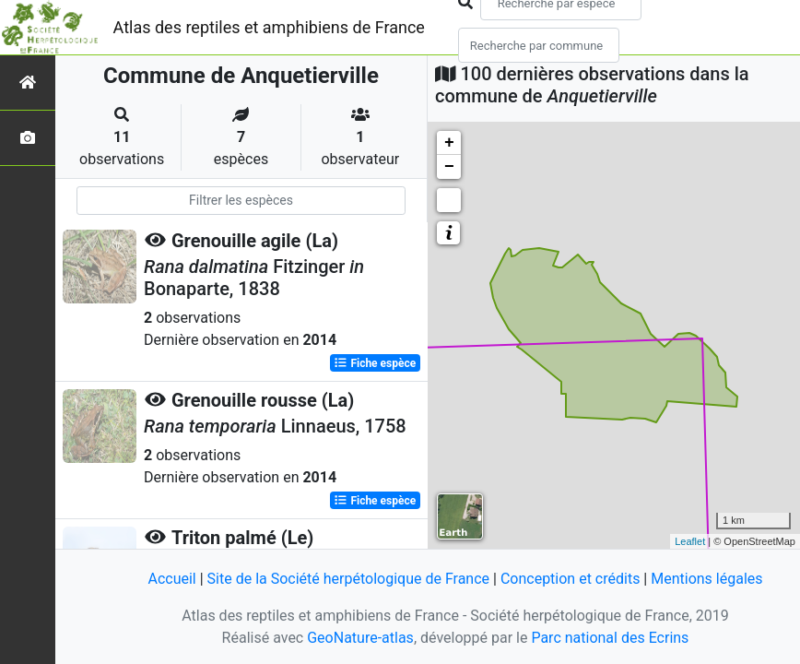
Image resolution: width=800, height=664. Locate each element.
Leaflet (690, 541)
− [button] (449, 167)
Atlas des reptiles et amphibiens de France (269, 27)
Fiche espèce (375, 363)
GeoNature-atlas (360, 637)
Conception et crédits (570, 578)
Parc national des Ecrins (609, 637)
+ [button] (449, 143)
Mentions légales (706, 578)
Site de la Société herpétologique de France (348, 578)
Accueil (171, 578)
